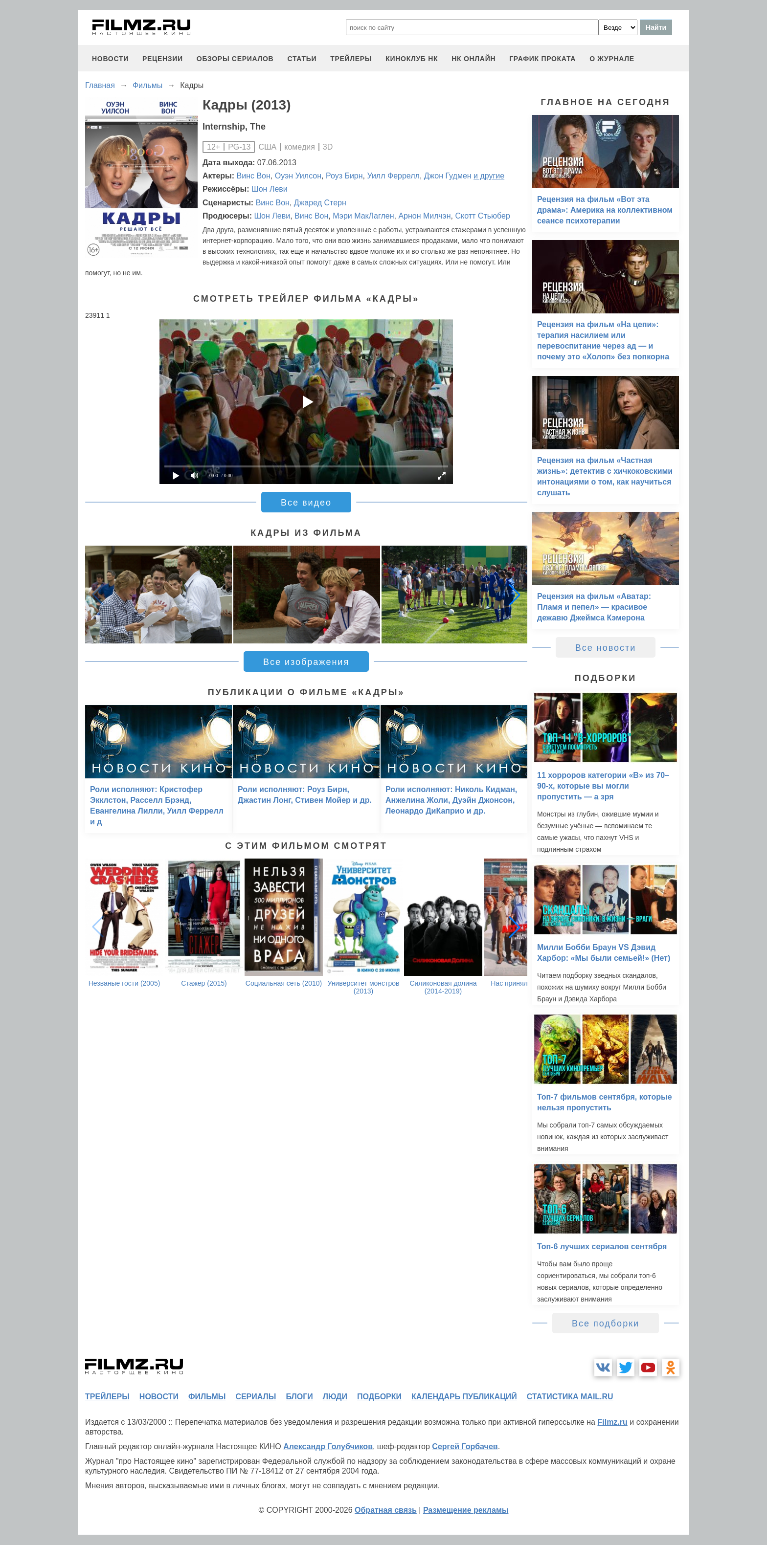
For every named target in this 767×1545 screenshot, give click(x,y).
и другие (489, 176)
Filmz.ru (612, 1422)
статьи (301, 59)
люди (335, 1396)
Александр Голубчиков (328, 1446)
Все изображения (306, 662)
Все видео (306, 503)
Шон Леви (269, 189)
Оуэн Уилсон (298, 176)
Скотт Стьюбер (482, 216)
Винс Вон (254, 176)
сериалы (255, 1396)
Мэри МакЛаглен (363, 216)
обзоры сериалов (235, 59)
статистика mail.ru (570, 1396)
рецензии (162, 59)
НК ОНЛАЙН (473, 59)
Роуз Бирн (344, 176)
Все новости (605, 648)
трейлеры (351, 59)
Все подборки (605, 1323)
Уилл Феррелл (393, 176)
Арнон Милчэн (424, 216)
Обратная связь (386, 1510)
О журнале (611, 59)
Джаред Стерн (320, 203)
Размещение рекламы (466, 1510)
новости (110, 59)
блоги (299, 1396)
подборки (379, 1396)
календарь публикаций (464, 1396)
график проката (542, 59)
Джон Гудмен (448, 176)
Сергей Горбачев (464, 1446)
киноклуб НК (411, 59)
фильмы (207, 1396)
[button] (514, 594)
